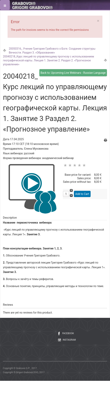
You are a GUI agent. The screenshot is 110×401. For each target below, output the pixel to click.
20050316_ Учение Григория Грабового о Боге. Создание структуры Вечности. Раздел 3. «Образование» (52, 50)
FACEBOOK (68, 333)
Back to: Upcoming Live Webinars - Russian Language (73, 72)
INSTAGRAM (69, 339)
